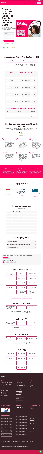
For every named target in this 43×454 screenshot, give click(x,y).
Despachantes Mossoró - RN (32, 307)
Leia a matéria (8, 194)
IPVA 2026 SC (32, 358)
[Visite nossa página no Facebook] (18, 407)
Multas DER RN (10, 287)
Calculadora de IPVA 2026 (10, 273)
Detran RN (10, 60)
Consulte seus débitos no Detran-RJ (21, 416)
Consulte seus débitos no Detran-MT (6, 430)
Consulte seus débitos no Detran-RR (6, 434)
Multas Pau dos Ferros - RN (21, 65)
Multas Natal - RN (16, 327)
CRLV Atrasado (21, 278)
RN (20, 376)
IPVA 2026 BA (11, 363)
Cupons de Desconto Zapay (34, 389)
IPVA (21, 273)
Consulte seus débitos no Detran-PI (6, 433)
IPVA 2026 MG (21, 353)
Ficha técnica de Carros (19, 400)
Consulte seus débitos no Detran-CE (6, 424)
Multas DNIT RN (21, 287)
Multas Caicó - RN (21, 323)
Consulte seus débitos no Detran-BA (21, 422)
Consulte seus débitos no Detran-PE (6, 422)
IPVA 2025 (31, 385)
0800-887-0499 (5, 393)
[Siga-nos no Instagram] (20, 407)
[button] (21, 212)
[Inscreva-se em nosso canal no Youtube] (22, 407)
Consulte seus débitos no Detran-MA (21, 428)
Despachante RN (21, 282)
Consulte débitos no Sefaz (20, 386)
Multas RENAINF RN (10, 292)
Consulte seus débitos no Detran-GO (6, 428)
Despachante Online (19, 395)
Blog (30, 382)
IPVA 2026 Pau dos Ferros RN (16, 296)
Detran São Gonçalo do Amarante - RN (10, 338)
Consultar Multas (18, 394)
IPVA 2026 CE (32, 363)
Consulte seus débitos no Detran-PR (6, 419)
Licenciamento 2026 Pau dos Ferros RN (27, 296)
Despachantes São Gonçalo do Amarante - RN (10, 307)
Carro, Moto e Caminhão (6, 258)
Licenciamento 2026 (19, 392)
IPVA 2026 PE (21, 367)
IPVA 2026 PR (32, 353)
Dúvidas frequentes (5, 395)
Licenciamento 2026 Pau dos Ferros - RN (32, 60)
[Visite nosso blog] (16, 407)
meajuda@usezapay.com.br (7, 396)
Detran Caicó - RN (21, 338)
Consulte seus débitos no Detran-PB (21, 431)
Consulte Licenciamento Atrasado (21, 389)
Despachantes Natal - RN (16, 312)
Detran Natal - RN (16, 343)
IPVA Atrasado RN (10, 65)
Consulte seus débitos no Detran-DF (6, 416)
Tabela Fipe (17, 398)
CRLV (10, 278)
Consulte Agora (9, 40)
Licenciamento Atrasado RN (32, 65)
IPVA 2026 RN (21, 60)
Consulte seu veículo (19, 382)
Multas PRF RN (32, 287)
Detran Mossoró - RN (32, 338)
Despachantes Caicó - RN (21, 307)
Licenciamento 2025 (19, 391)
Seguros (17, 401)
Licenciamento (32, 273)
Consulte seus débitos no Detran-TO (6, 436)
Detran (17, 376)
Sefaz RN (11, 282)
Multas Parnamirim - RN (27, 327)
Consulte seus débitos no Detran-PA (6, 431)
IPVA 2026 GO (21, 363)
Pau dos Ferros (24, 376)
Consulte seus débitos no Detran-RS (21, 419)
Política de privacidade (10, 43)
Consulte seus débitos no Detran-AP (6, 425)
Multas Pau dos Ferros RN (32, 292)
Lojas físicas (4, 392)
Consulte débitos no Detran (20, 383)
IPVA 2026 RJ (21, 358)
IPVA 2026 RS (11, 358)
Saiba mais (31, 441)
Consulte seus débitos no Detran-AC (6, 427)
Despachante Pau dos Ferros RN (21, 292)
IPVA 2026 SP (11, 353)
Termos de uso (6, 43)
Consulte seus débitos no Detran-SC (6, 421)
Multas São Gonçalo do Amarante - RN (10, 323)
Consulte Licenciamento (19, 388)
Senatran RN (32, 282)
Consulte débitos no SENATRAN (21, 385)
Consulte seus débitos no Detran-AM (21, 425)
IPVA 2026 (31, 386)
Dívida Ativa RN (32, 278)
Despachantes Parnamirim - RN (27, 312)
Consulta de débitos (11, 376)
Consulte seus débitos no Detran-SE (21, 434)
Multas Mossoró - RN (32, 323)
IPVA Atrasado (32, 388)
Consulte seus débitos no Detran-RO (21, 432)
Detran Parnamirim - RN (27, 343)
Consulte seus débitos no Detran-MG (7, 418)
